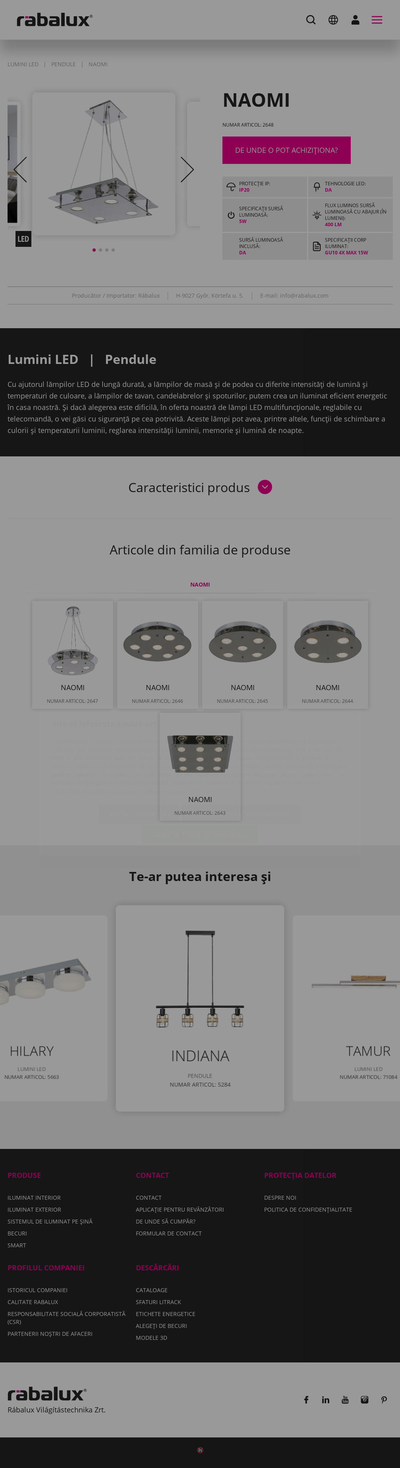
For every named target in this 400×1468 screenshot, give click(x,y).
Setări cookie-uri (139, 767)
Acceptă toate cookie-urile (200, 787)
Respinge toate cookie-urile (241, 767)
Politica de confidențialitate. (147, 744)
